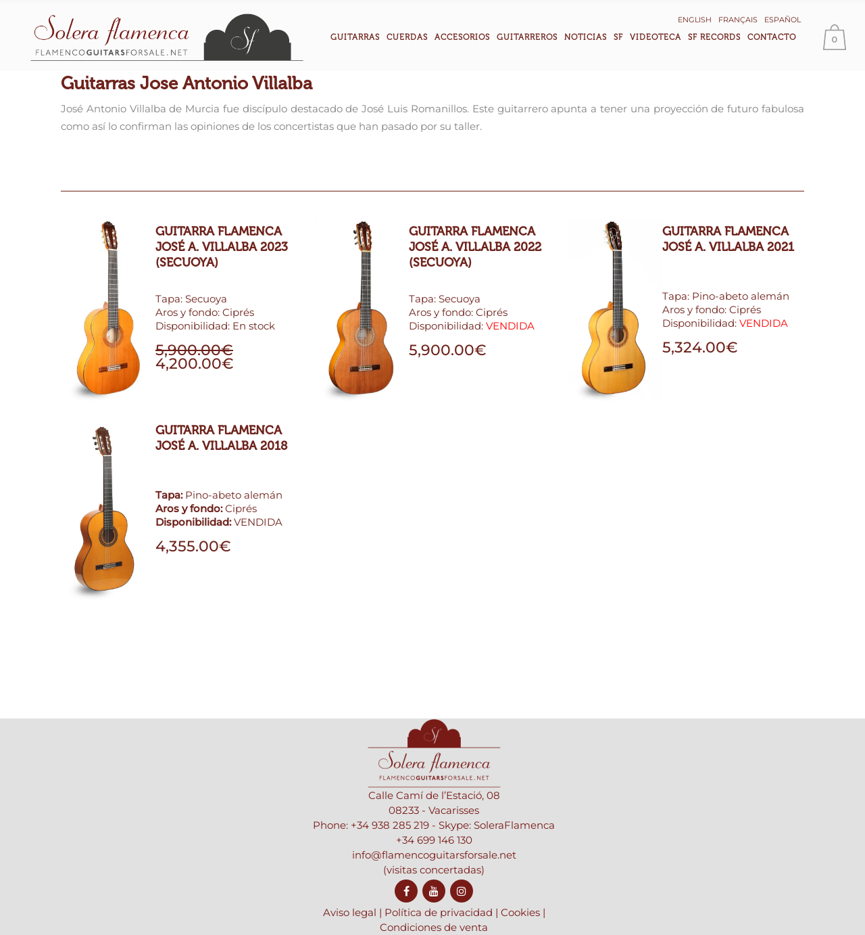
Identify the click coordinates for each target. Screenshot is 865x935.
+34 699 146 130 (434, 873)
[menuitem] (707, 19)
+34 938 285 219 (390, 858)
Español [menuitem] (794, 19)
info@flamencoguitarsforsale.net (434, 888)
